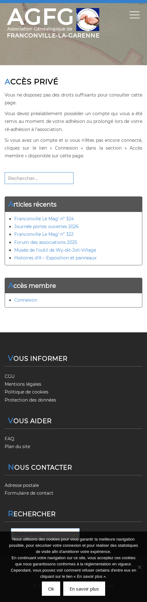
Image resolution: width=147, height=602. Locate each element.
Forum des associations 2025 (45, 242)
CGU (10, 376)
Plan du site (17, 446)
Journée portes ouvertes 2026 (46, 226)
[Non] (139, 567)
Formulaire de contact (29, 493)
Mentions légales (23, 384)
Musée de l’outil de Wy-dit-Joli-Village (55, 250)
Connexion (25, 300)
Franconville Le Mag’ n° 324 (44, 219)
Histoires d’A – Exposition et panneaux (55, 258)
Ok (51, 589)
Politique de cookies (26, 392)
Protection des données (30, 400)
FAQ (9, 439)
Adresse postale (22, 485)
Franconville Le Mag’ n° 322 (44, 234)
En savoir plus (84, 589)
